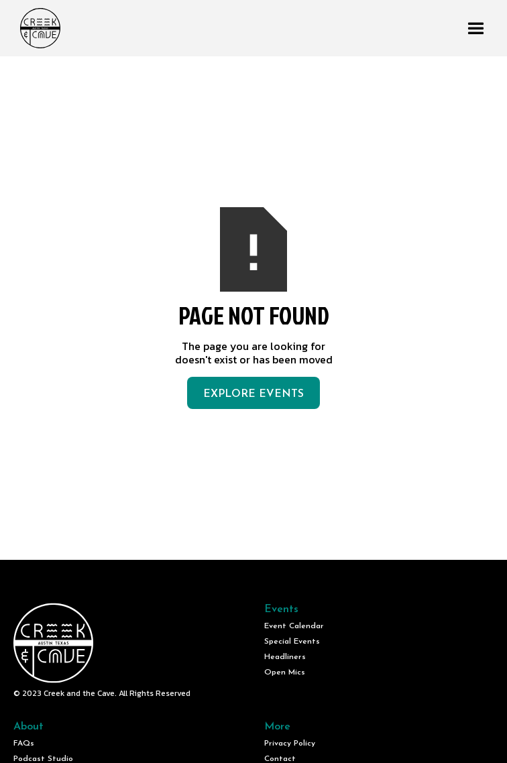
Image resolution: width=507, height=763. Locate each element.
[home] (36, 28)
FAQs (23, 744)
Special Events (292, 642)
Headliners (285, 657)
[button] (476, 28)
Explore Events (253, 394)
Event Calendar (294, 626)
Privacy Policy (289, 744)
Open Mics (284, 672)
